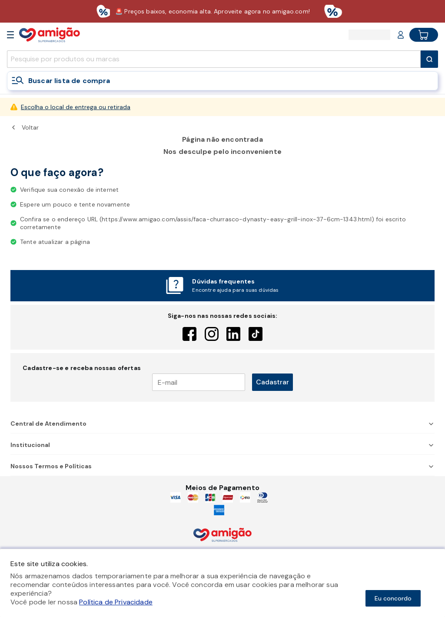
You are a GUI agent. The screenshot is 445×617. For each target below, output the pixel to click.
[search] (214, 59)
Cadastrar (272, 382)
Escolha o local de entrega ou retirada (75, 107)
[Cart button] (423, 35)
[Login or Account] (400, 35)
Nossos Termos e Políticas (222, 466)
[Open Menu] (10, 34)
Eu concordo (393, 598)
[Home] (49, 34)
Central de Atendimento (222, 423)
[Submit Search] (429, 59)
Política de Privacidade (116, 602)
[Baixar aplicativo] (222, 11)
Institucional (222, 445)
